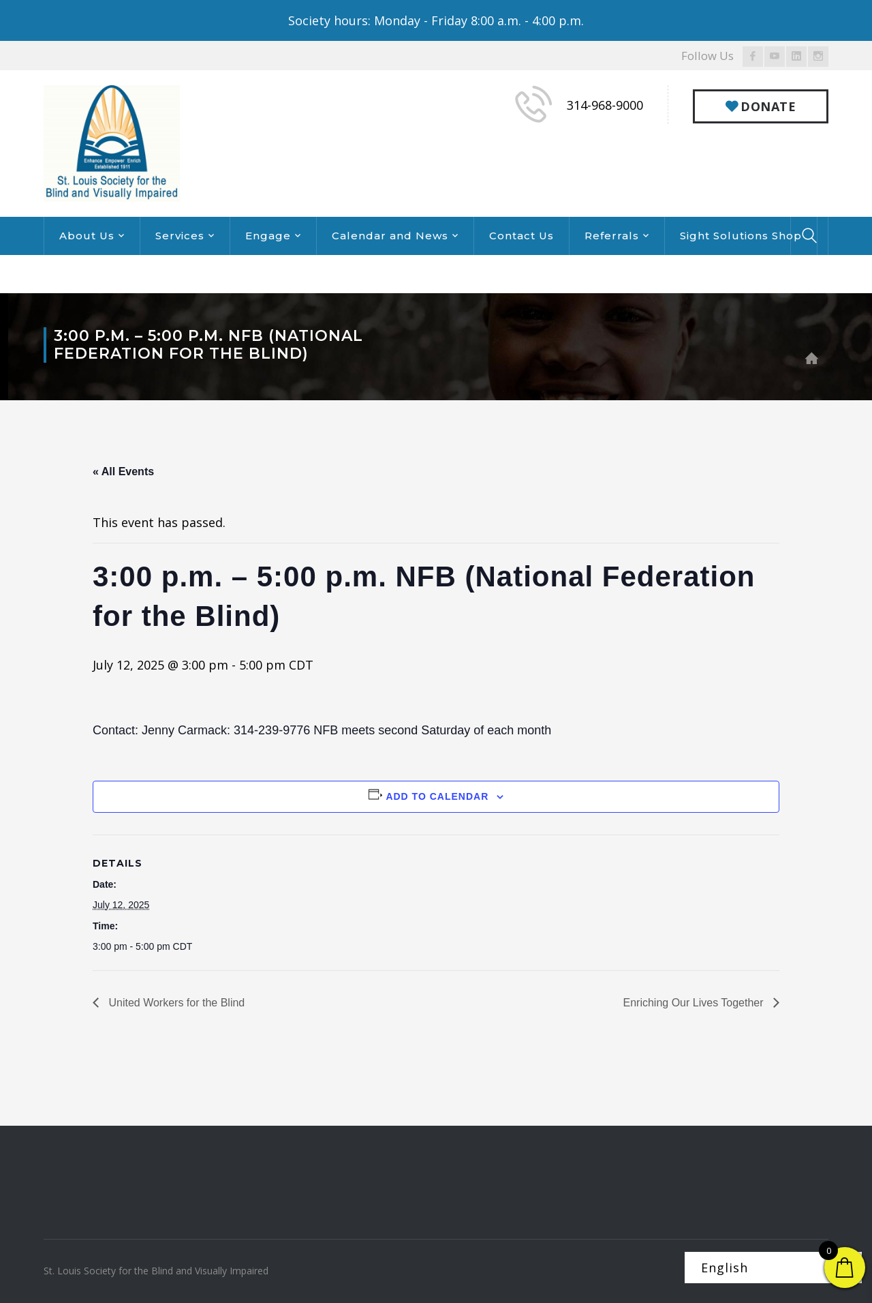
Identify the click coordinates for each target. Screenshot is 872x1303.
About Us (86, 235)
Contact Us (521, 235)
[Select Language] (773, 1267)
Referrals (612, 235)
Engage (268, 235)
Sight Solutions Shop (741, 235)
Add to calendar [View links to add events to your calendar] (437, 796)
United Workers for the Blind (175, 1002)
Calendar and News (390, 235)
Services (179, 235)
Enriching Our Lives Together (694, 1002)
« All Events (123, 471)
